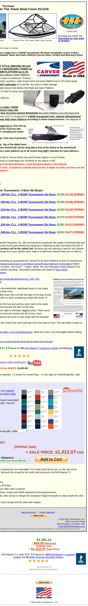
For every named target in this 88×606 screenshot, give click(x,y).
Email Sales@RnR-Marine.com (71, 526)
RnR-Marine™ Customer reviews (41, 348)
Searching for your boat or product (71, 39)
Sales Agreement (28, 512)
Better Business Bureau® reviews (46, 557)
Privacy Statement (47, 512)
